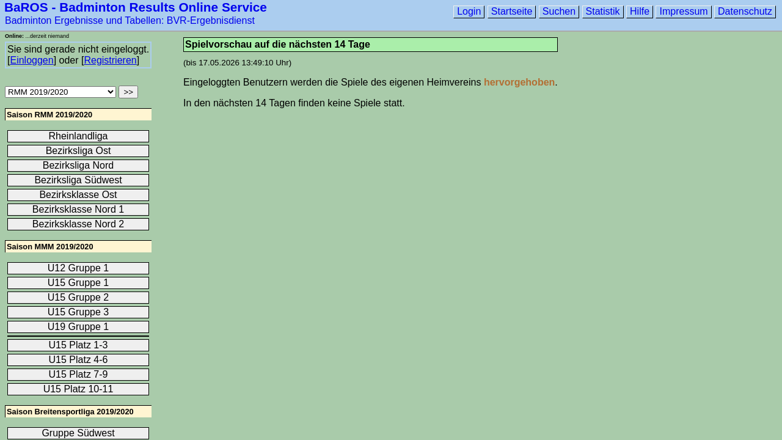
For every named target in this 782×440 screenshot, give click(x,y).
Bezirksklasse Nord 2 (78, 224)
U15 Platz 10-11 (78, 389)
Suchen (559, 11)
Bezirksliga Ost (78, 150)
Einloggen (31, 60)
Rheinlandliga (78, 136)
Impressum (683, 11)
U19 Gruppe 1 (78, 326)
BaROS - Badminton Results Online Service (135, 7)
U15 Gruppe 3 (78, 312)
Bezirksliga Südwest (78, 180)
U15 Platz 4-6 (78, 359)
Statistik (603, 11)
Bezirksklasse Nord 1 (78, 209)
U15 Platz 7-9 (78, 374)
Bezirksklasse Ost (78, 194)
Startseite (512, 11)
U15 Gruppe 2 (78, 297)
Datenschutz (745, 11)
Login (469, 11)
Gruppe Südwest (78, 433)
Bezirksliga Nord (78, 165)
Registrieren (110, 60)
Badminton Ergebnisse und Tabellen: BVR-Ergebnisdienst (130, 20)
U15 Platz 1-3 (78, 345)
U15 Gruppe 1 (78, 282)
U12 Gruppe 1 (78, 268)
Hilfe (639, 11)
